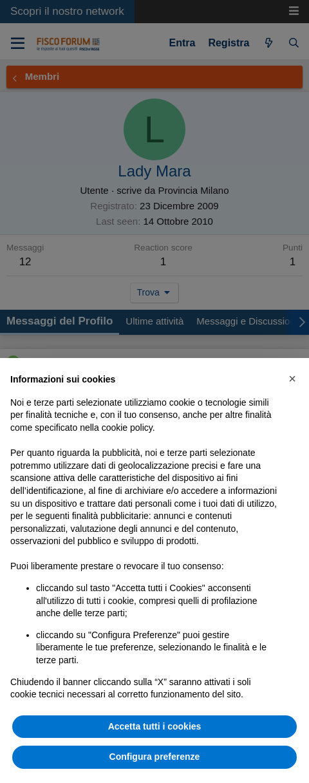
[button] (292, 378)
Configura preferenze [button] (154, 756)
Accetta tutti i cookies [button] (154, 726)
